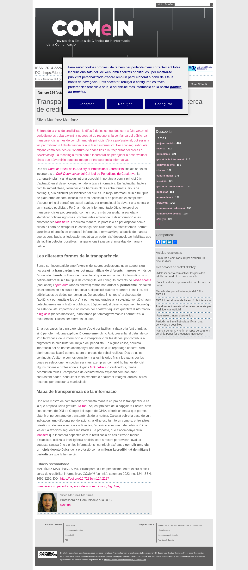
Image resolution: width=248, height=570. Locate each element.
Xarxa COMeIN (199, 84)
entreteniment (165, 197)
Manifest (42, 435)
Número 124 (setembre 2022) (61, 79)
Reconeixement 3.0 (149, 553)
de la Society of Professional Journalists (86, 169)
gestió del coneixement (170, 186)
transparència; (47, 486)
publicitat (162, 191)
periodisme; (65, 486)
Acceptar (86, 104)
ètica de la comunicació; (91, 486)
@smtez (65, 505)
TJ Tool (82, 406)
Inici (37, 79)
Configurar (163, 104)
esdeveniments (166, 164)
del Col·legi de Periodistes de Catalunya (95, 173)
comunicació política (169, 213)
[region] (125, 86)
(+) (158, 223)
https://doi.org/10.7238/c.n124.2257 (84, 478)
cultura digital (165, 175)
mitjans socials (166, 143)
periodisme (163, 154)
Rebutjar (125, 104)
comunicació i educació (171, 208)
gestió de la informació (170, 159)
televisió (162, 181)
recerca (161, 148)
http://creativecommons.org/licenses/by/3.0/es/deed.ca (125, 560)
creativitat (162, 202)
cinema (161, 170)
